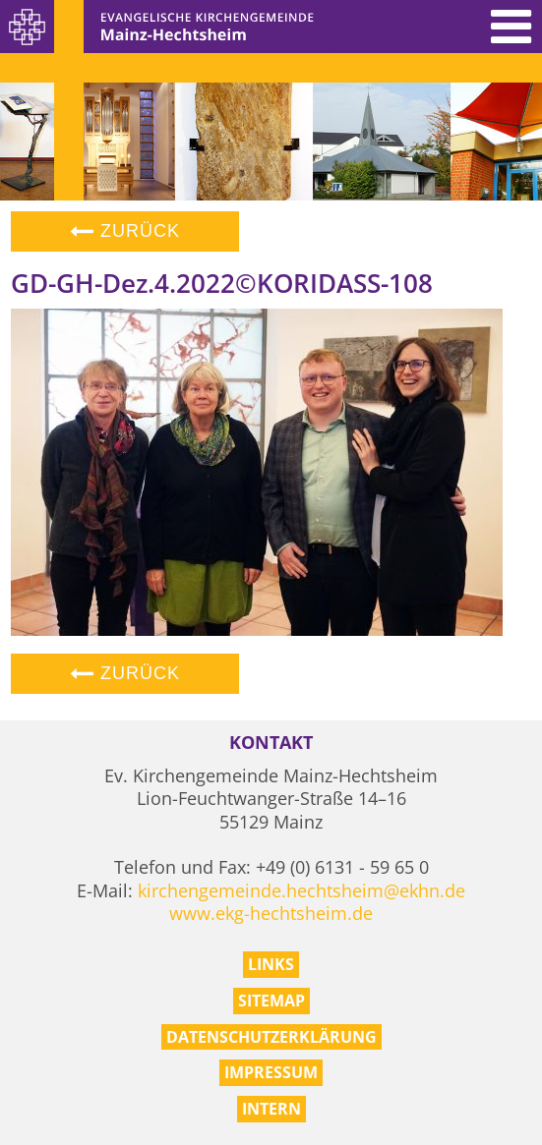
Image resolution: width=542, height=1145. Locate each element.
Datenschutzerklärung (271, 1037)
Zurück (125, 231)
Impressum (271, 1072)
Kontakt (271, 742)
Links (271, 964)
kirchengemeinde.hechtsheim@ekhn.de (301, 890)
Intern (271, 1108)
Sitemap (271, 1000)
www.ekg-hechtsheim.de (271, 913)
